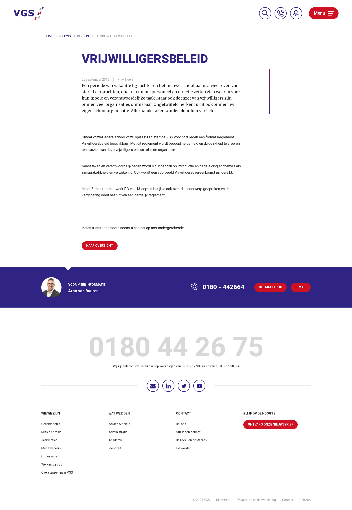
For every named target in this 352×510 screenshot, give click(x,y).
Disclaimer (223, 500)
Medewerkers (51, 448)
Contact (287, 500)
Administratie (118, 432)
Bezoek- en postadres (191, 440)
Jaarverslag (49, 440)
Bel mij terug (270, 287)
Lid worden (183, 448)
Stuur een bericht (188, 432)
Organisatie (49, 456)
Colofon (305, 500)
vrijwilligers (126, 79)
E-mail (300, 287)
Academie (116, 440)
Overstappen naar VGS (57, 472)
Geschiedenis (50, 424)
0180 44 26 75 (176, 349)
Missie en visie (51, 432)
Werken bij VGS (52, 464)
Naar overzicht (99, 245)
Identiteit (115, 448)
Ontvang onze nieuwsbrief (270, 424)
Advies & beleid (119, 424)
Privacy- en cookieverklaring (256, 500)
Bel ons (181, 424)
